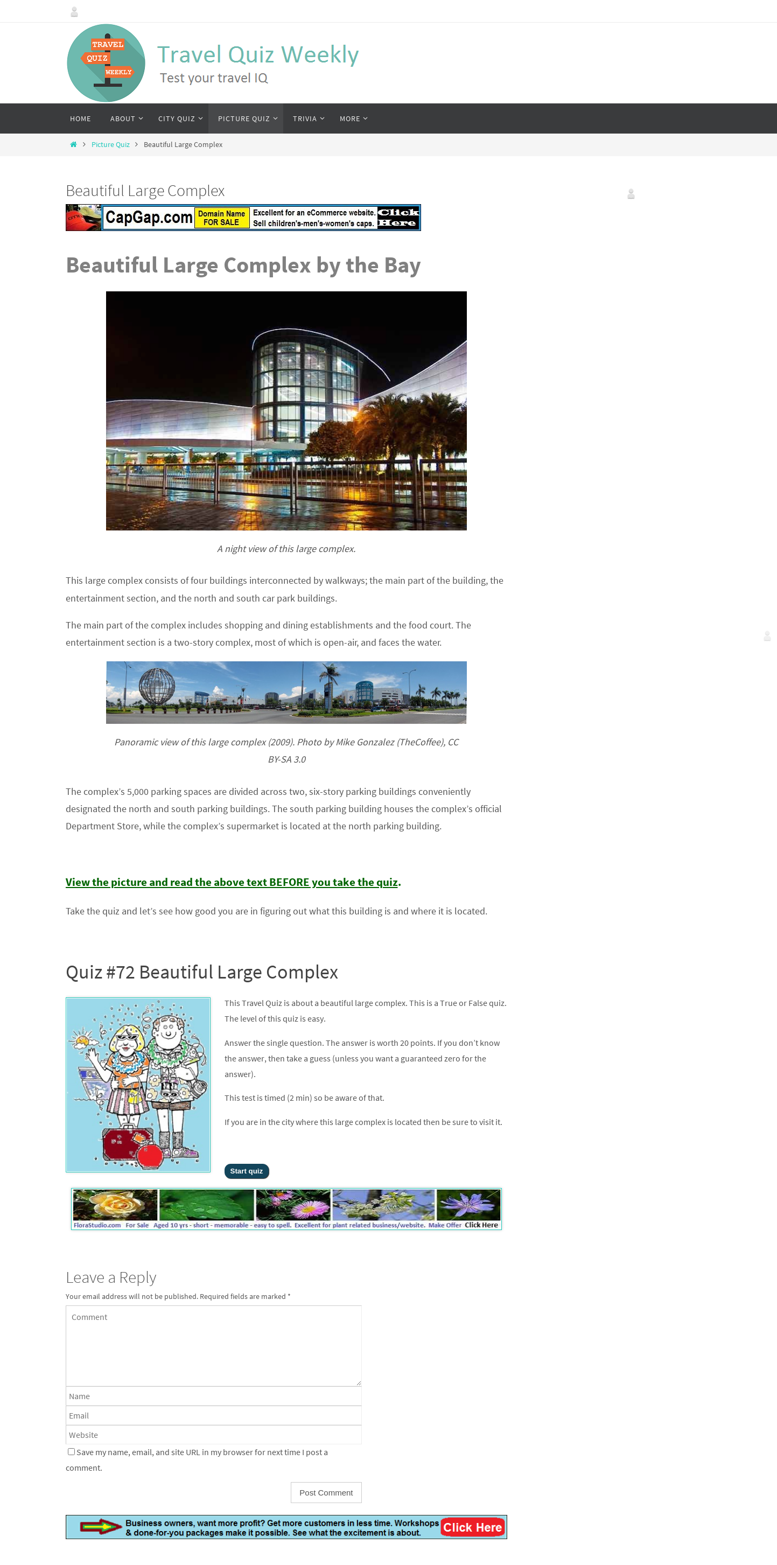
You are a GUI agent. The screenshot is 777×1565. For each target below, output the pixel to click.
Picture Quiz (111, 144)
